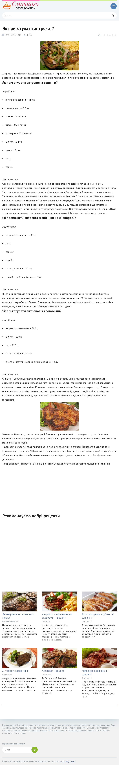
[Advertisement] (59, 487)
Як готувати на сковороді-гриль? (18, 616)
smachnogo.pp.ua (67, 761)
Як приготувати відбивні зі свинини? (98, 616)
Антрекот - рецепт (53, 670)
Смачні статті (47, 621)
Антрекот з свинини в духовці (95, 672)
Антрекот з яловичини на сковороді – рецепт (57, 616)
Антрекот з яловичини (15, 670)
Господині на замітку (10, 621)
